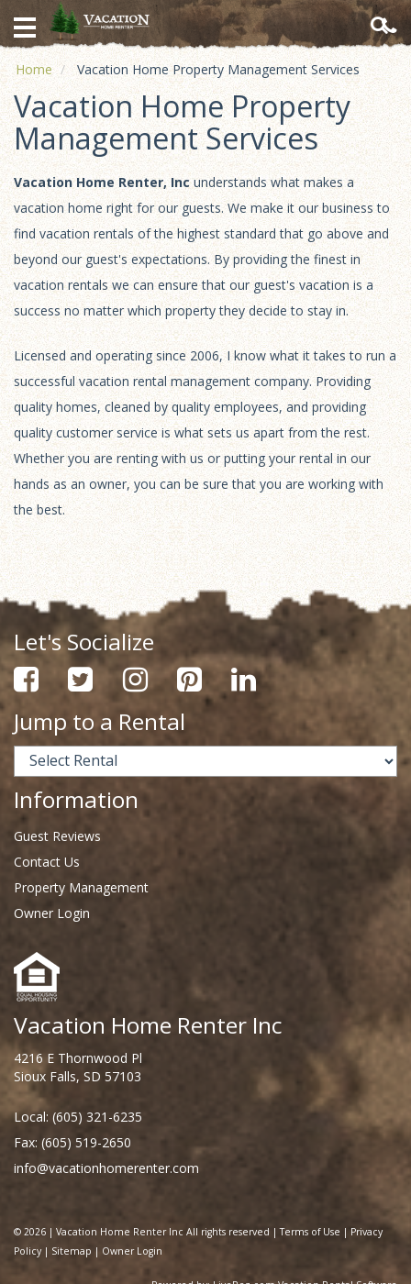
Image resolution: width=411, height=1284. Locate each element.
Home (34, 69)
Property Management (81, 887)
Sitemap (71, 1251)
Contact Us (47, 861)
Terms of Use (310, 1231)
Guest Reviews (57, 836)
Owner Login (52, 913)
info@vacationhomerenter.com (106, 1168)
